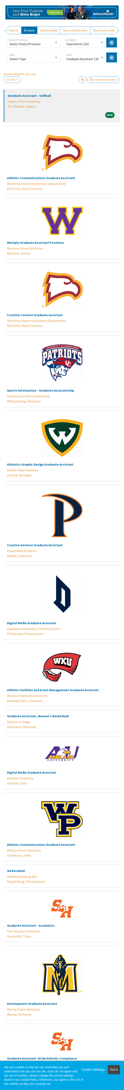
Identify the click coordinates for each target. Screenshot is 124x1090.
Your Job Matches (75, 30)
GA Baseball (16, 871)
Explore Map (49, 30)
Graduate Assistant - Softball (29, 95)
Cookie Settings (93, 1069)
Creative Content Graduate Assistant (35, 315)
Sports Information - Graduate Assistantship (40, 390)
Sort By (11, 79)
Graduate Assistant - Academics (31, 925)
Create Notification (103, 79)
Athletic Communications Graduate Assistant (41, 178)
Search (13, 30)
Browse (29, 30)
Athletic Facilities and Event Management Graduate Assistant (53, 690)
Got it (114, 1069)
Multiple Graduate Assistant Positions (35, 242)
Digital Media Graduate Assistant (31, 623)
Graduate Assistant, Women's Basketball (38, 716)
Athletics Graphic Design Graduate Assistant (40, 464)
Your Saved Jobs (104, 30)
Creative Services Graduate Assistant (35, 545)
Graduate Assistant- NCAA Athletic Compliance (42, 1058)
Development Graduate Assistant (32, 1003)
